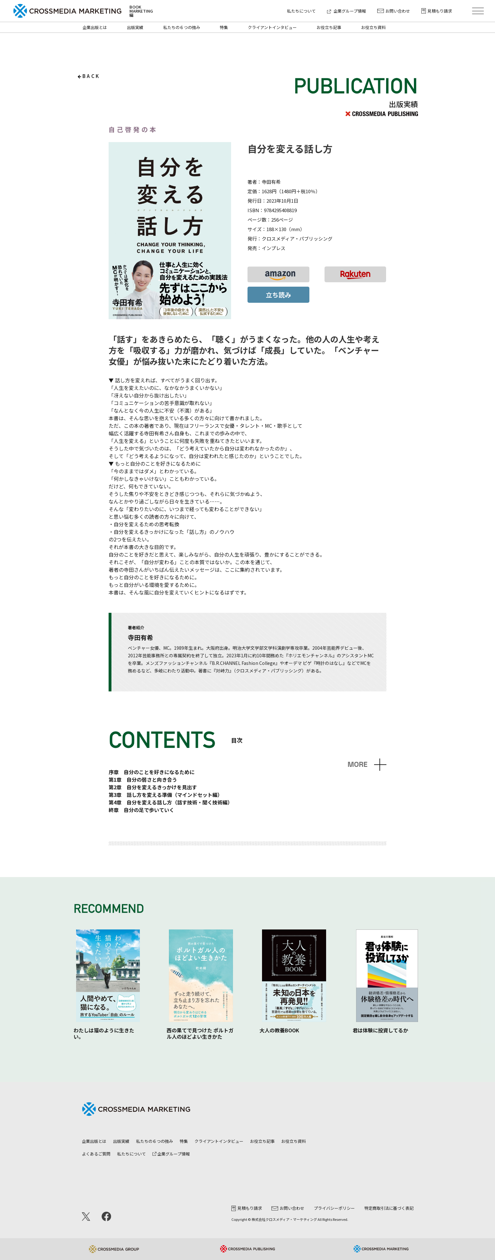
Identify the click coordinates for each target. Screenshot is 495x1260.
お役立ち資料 (373, 27)
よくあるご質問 (96, 1154)
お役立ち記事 (329, 27)
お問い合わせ (393, 11)
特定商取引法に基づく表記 (389, 1208)
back (91, 76)
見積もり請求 (436, 11)
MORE (357, 764)
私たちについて (301, 11)
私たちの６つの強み (181, 27)
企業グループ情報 (346, 11)
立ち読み (278, 294)
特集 (224, 27)
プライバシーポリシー (334, 1208)
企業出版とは (94, 27)
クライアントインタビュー (272, 27)
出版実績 (135, 27)
